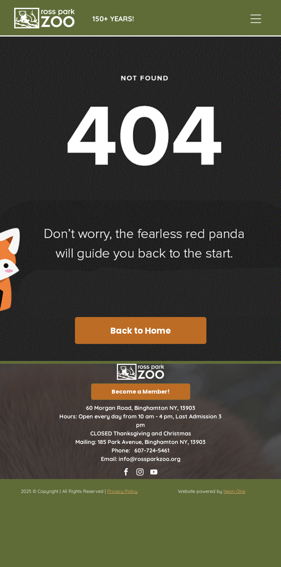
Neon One (234, 491)
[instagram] (140, 473)
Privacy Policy (122, 491)
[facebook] (126, 473)
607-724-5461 (151, 450)
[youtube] (153, 473)
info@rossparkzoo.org (149, 458)
